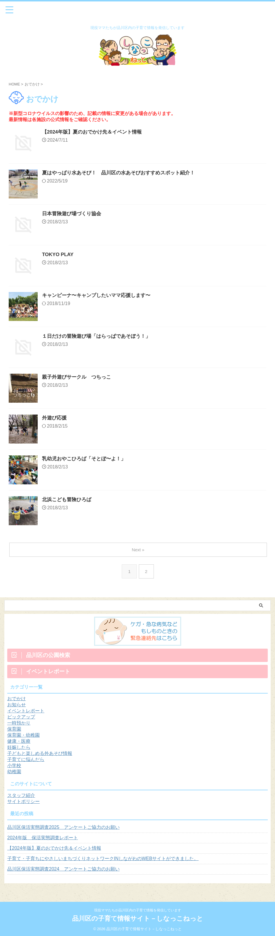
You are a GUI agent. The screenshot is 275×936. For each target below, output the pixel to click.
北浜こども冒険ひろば (68, 500)
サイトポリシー (23, 801)
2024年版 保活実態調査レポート (42, 837)
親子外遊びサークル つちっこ (78, 377)
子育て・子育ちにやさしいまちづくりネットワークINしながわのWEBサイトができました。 (102, 858)
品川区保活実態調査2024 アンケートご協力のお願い (63, 868)
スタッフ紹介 (21, 795)
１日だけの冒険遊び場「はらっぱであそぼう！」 (99, 337)
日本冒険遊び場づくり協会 (73, 214)
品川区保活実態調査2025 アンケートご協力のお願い (63, 827)
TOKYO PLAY (58, 255)
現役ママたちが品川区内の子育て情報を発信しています (137, 910)
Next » (138, 549)
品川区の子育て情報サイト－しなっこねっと (137, 918)
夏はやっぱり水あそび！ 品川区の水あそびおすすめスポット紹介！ (123, 173)
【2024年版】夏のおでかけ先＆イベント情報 (94, 132)
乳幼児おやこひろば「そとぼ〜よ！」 (86, 459)
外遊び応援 (55, 418)
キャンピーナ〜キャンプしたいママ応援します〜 (99, 296)
